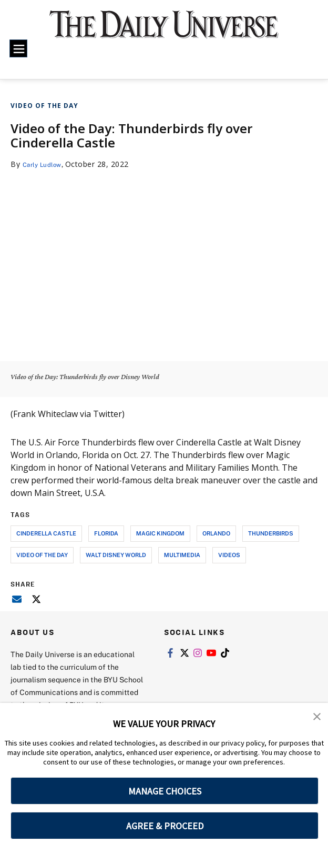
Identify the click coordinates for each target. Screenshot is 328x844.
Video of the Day (44, 105)
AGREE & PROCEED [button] (164, 826)
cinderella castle (46, 533)
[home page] (164, 31)
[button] (317, 718)
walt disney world (116, 554)
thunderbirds (270, 533)
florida (106, 533)
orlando (216, 533)
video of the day (42, 554)
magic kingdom (160, 533)
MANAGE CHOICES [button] (164, 791)
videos (229, 554)
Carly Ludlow (46, 164)
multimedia (182, 554)
